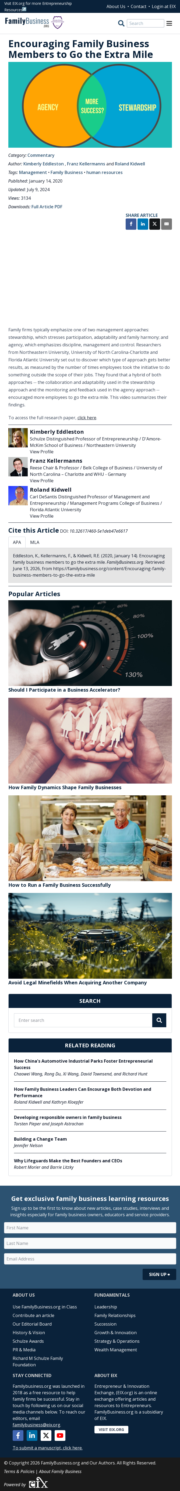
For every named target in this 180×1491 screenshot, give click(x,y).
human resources (104, 172)
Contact (138, 6)
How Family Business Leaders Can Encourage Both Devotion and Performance (82, 1092)
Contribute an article (33, 1315)
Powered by (26, 1482)
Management (33, 172)
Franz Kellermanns (86, 164)
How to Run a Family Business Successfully (59, 885)
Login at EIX (164, 6)
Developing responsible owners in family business (68, 1117)
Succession (105, 1324)
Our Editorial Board (32, 1324)
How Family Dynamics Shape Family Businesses (64, 787)
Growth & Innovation (115, 1333)
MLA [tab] (34, 542)
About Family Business (60, 1471)
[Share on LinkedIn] (142, 224)
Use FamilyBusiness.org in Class (45, 1307)
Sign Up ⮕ (159, 1274)
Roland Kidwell (130, 164)
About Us (116, 6)
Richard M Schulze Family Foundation (38, 1361)
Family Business (67, 172)
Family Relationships (115, 1315)
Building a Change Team (40, 1139)
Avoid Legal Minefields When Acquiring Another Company (77, 982)
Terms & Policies (19, 1471)
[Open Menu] (169, 23)
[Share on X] (154, 224)
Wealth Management (115, 1350)
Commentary (41, 155)
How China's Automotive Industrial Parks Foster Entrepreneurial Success (83, 1064)
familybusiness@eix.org (36, 1425)
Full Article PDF (46, 207)
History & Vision (29, 1333)
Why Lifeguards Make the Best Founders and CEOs (68, 1161)
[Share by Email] (166, 224)
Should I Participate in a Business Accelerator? (64, 689)
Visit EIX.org (111, 1429)
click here (86, 418)
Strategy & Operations (117, 1341)
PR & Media (24, 1350)
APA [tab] (17, 542)
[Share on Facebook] (131, 224)
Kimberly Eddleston (43, 164)
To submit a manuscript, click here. (48, 1448)
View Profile (42, 452)
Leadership (105, 1307)
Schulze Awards (28, 1341)
